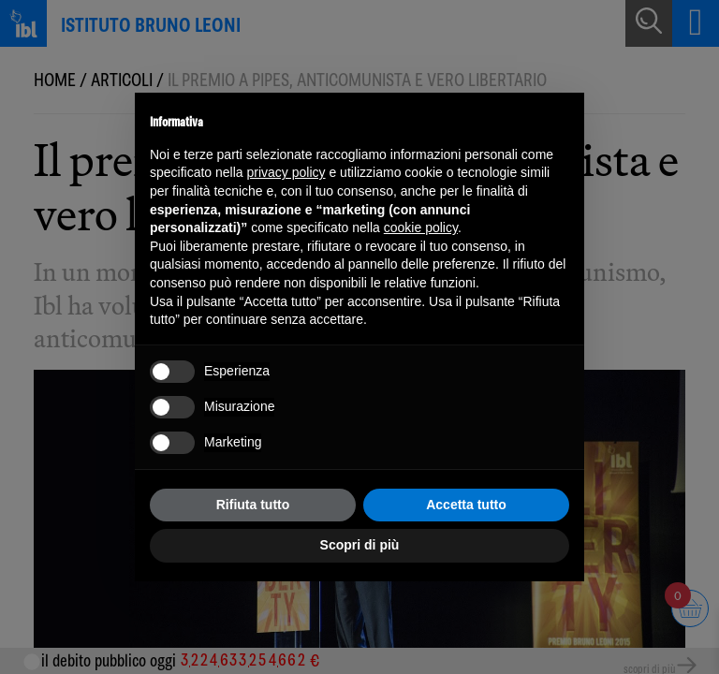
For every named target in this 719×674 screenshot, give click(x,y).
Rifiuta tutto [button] (253, 504)
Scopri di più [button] (360, 544)
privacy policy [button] (286, 172)
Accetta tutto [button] (466, 504)
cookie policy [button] (421, 227)
